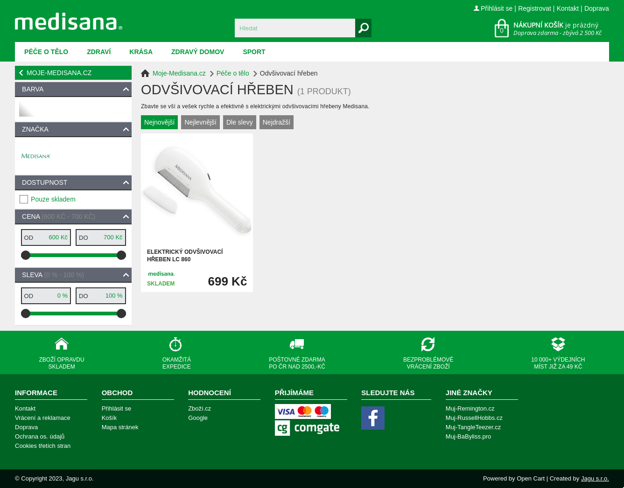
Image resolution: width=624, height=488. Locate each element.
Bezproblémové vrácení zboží (428, 363)
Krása (141, 52)
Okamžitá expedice (176, 363)
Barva (32, 89)
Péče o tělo (46, 52)
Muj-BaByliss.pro (468, 436)
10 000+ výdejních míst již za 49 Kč (558, 363)
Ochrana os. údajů (39, 436)
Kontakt (568, 8)
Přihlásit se (496, 8)
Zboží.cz (199, 408)
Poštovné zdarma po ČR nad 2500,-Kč (297, 363)
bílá (27, 113)
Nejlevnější (200, 122)
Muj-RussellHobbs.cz (474, 417)
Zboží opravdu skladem (61, 363)
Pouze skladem (53, 199)
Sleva (53, 275)
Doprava (596, 8)
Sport (254, 52)
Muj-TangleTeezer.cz (473, 427)
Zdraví (99, 52)
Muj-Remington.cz (470, 408)
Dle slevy (239, 122)
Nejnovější (159, 122)
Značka (35, 129)
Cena (58, 216)
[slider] (25, 255)
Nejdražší (276, 122)
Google (198, 417)
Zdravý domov (197, 52)
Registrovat (534, 8)
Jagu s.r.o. (595, 478)
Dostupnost (44, 182)
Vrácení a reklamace (42, 417)
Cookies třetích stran (42, 445)
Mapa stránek (120, 427)
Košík (109, 417)
